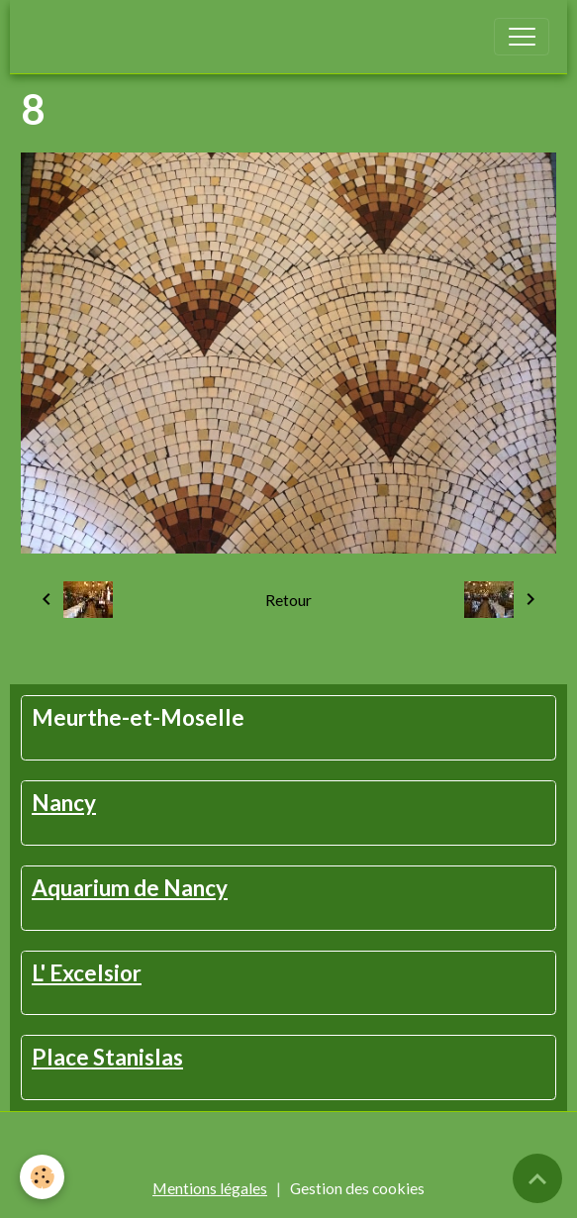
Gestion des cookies (357, 1187)
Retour (288, 599)
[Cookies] (42, 1177)
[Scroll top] (537, 1178)
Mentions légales (209, 1187)
